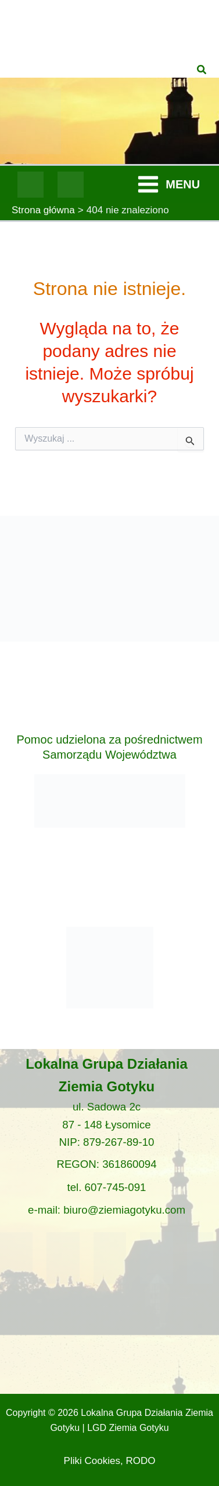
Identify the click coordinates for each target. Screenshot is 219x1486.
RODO (140, 1460)
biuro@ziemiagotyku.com (124, 1210)
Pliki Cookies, (93, 1460)
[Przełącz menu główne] (168, 185)
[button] (202, 70)
